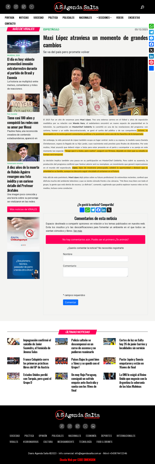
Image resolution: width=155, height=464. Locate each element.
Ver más (77, 230)
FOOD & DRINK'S (104, 441)
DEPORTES (106, 435)
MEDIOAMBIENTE (65, 441)
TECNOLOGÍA (85, 441)
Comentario (69, 265)
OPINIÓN (43, 435)
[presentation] (86, 285)
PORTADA (9, 17)
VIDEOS (119, 17)
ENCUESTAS (134, 17)
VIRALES (14, 441)
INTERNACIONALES (126, 435)
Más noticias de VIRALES (23, 209)
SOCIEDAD (38, 17)
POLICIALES (68, 17)
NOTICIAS (24, 17)
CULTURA (48, 441)
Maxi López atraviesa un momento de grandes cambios (95, 41)
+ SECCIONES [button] (103, 17)
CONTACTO (10, 23)
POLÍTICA (53, 17)
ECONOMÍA (91, 435)
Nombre (67, 254)
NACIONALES (85, 17)
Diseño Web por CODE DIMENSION (77, 459)
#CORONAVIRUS (31, 441)
